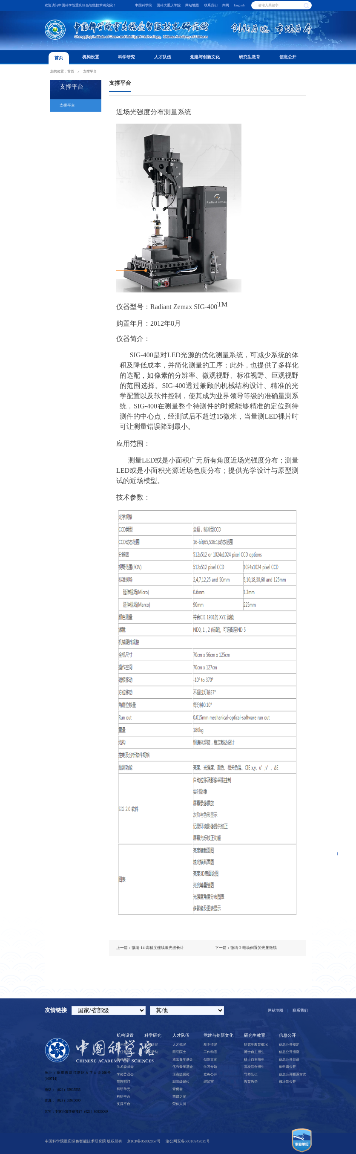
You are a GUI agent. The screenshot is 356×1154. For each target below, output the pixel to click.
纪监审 (209, 1082)
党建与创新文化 (205, 57)
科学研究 (126, 57)
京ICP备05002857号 (143, 1141)
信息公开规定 (289, 1045)
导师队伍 (251, 1074)
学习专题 (210, 1067)
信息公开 (287, 57)
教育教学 (251, 1082)
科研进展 (151, 1045)
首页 (59, 57)
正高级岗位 (180, 1074)
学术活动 (151, 1052)
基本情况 (210, 1045)
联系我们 (211, 5)
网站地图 (192, 5)
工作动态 (210, 1052)
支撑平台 (90, 71)
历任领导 (123, 1059)
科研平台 (123, 1097)
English (239, 5)
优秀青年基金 (182, 1067)
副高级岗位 (180, 1082)
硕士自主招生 (254, 1059)
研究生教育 (249, 57)
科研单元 (123, 1089)
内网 (225, 5)
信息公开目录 (289, 1059)
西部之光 (179, 1097)
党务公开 (210, 1074)
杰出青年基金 (182, 1059)
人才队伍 (162, 57)
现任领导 (123, 1052)
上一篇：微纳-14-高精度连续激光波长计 (150, 948)
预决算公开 (287, 1082)
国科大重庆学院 (169, 5)
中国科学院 (143, 5)
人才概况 (179, 1045)
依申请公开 (287, 1067)
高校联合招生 (254, 1067)
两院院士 (179, 1052)
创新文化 (210, 1059)
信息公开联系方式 (292, 1074)
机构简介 (123, 1045)
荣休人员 (179, 1104)
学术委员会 (125, 1067)
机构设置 (90, 57)
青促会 (177, 1089)
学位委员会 (125, 1074)
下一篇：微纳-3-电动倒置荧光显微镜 (246, 948)
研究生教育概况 (256, 1045)
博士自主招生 (254, 1052)
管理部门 (123, 1082)
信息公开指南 (289, 1052)
